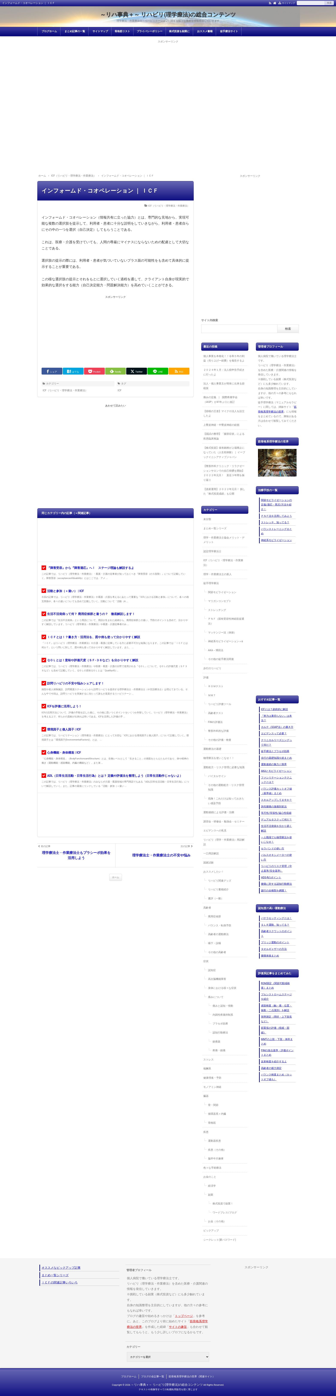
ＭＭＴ (212, 695)
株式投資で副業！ (223, 1203)
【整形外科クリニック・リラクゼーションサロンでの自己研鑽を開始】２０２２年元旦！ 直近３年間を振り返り (223, 473)
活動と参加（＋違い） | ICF (65, 591)
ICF (120, 390)
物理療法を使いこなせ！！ (218, 758)
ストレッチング (217, 610)
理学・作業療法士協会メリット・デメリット (223, 540)
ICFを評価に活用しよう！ (64, 706)
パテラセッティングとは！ (276, 918)
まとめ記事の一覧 (74, 31)
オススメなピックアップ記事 (61, 1267)
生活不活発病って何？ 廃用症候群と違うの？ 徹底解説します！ (91, 614)
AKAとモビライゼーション (276, 770)
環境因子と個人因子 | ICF (64, 729)
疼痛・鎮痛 (219, 1050)
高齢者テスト (216, 713)
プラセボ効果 (220, 1023)
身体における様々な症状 (222, 988)
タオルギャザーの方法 (274, 949)
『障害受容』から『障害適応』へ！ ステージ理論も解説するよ (90, 568)
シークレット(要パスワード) (219, 1239)
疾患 (205, 1132)
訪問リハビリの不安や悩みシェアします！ (75, 683)
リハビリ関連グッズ (219, 880)
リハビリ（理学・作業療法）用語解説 (223, 842)
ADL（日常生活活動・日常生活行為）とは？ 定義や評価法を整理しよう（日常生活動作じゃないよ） (115, 775)
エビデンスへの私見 (214, 830)
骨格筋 (212, 1122)
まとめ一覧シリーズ (214, 528)
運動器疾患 (214, 1140)
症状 (205, 961)
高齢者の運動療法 (218, 934)
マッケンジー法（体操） (222, 632)
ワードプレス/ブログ (225, 1212)
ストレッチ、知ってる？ (275, 522)
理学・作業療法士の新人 (217, 574)
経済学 (212, 1185)
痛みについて (216, 997)
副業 (210, 1194)
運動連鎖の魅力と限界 (274, 764)
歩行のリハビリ (212, 668)
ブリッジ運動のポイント (275, 942)
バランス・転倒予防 (219, 925)
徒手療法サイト (229, 31)
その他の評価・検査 (219, 739)
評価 (205, 677)
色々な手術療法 (212, 1167)
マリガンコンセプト (219, 601)
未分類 (207, 519)
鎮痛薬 (216, 1041)
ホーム (115, 877)
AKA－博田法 (215, 650)
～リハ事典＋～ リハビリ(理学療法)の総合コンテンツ (168, 14)
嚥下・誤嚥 (214, 943)
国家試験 (208, 862)
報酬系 (207, 1068)
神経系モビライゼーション (276, 540)
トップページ (184, 1316)
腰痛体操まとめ (270, 955)
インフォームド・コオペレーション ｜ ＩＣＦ (100, 190)
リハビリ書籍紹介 (218, 889)
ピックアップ (211, 1230)
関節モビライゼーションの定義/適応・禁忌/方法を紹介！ (276, 505)
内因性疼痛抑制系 (223, 1014)
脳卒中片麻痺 (216, 1158)
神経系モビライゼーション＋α (225, 641)
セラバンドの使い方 (272, 848)
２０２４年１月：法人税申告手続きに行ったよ (223, 372)
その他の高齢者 (217, 952)
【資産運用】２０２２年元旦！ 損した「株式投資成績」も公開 (224, 491)
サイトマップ (288, 3)
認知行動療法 (220, 1032)
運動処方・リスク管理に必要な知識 (223, 767)
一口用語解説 (211, 853)
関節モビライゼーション (222, 592)
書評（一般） (216, 898)
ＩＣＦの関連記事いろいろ (60, 1282)
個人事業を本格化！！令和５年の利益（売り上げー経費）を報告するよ (223, 358)
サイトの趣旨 (178, 1327)
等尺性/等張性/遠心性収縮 (276, 812)
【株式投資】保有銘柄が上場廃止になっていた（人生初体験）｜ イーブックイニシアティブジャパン (224, 452)
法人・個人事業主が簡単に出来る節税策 (223, 386)
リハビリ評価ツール (219, 704)
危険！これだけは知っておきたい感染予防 (226, 801)
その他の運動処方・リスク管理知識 (226, 787)
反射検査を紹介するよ (274, 1061)
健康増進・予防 (212, 1077)
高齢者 (207, 907)
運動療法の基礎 (212, 748)
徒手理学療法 (211, 583)
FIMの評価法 (215, 722)
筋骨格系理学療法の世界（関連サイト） (192, 1376)
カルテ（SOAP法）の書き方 (277, 727)
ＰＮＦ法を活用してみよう (276, 515)
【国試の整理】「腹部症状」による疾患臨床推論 (223, 436)
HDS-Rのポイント (271, 877)
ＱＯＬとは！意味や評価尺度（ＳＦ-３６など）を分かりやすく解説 (92, 660)
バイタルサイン (217, 776)
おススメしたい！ (213, 871)
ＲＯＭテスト (216, 686)
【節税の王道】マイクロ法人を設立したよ (223, 413)
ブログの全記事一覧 (152, 1376)
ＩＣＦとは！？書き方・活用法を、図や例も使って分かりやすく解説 (93, 637)
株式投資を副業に (179, 31)
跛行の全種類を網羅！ (274, 890)
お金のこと (209, 1176)
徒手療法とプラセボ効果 (275, 751)
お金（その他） (217, 1221)
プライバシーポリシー (149, 31)
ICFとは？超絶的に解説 (274, 709)
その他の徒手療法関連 (221, 659)
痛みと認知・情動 (223, 1005)
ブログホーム (49, 31)
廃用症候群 (214, 916)
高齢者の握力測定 (271, 1068)
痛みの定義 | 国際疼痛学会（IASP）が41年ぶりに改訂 (220, 399)
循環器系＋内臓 (217, 1113)
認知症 (212, 970)
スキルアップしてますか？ (276, 799)
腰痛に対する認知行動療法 (276, 883)
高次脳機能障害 (217, 979)
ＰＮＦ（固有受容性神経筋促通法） (226, 621)
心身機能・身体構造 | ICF (64, 752)
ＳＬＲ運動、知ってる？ (275, 924)
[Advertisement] (168, 74)
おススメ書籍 (205, 31)
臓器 (205, 1096)
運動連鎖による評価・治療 (218, 812)
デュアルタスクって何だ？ (276, 819)
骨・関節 (213, 1105)
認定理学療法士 (212, 551)
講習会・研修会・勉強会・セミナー (223, 821)
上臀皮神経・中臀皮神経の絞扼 (221, 424)
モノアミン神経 (212, 1087)
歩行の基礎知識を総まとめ (276, 757)
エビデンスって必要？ (274, 733)
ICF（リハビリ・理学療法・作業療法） (168, 205)
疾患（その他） (217, 1149)
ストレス (208, 1059)
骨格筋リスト (122, 31)
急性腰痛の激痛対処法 (274, 806)
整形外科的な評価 (218, 730)
